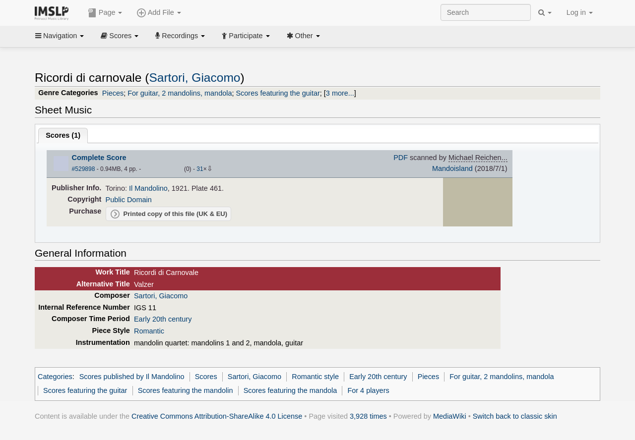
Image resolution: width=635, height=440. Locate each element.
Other (303, 36)
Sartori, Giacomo (194, 77)
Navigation (59, 36)
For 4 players (368, 390)
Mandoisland (452, 168)
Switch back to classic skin (515, 416)
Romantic (149, 331)
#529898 (83, 168)
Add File (159, 12)
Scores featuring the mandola (290, 390)
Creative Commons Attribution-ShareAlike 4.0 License (216, 416)
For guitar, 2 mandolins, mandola (179, 93)
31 (199, 168)
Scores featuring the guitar (277, 93)
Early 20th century (162, 319)
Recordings (180, 36)
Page (105, 12)
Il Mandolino (148, 188)
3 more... (340, 93)
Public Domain (129, 200)
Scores (119, 36)
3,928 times (368, 416)
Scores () (63, 135)
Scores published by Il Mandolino (132, 377)
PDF (400, 158)
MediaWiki (449, 416)
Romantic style (315, 377)
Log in (580, 12)
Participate (245, 36)
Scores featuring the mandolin (185, 390)
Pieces (113, 93)
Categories (55, 377)
